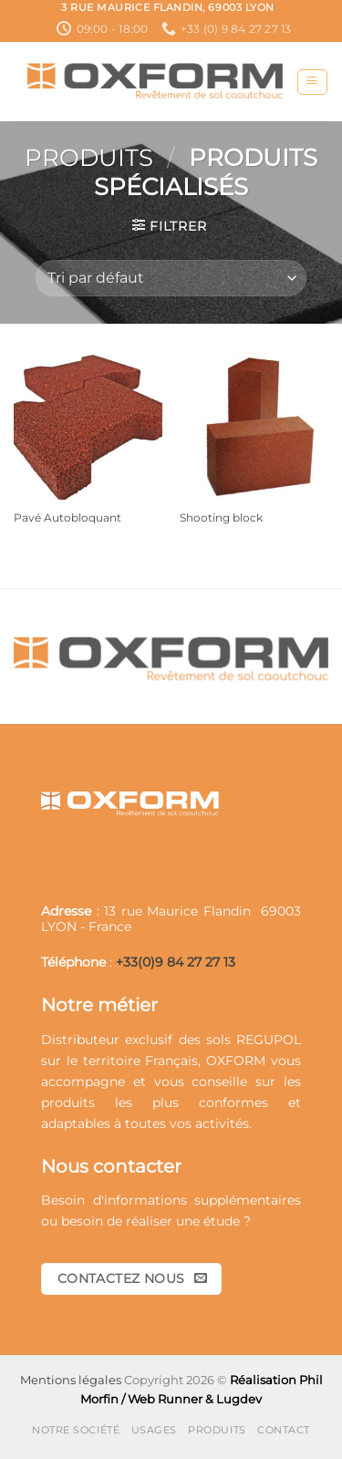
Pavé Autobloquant (67, 517)
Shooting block (221, 517)
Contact (283, 1429)
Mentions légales (70, 1379)
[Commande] (171, 278)
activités (222, 1123)
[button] (311, 82)
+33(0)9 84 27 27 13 (175, 962)
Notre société (75, 1429)
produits (68, 1102)
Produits (89, 157)
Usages (154, 1429)
